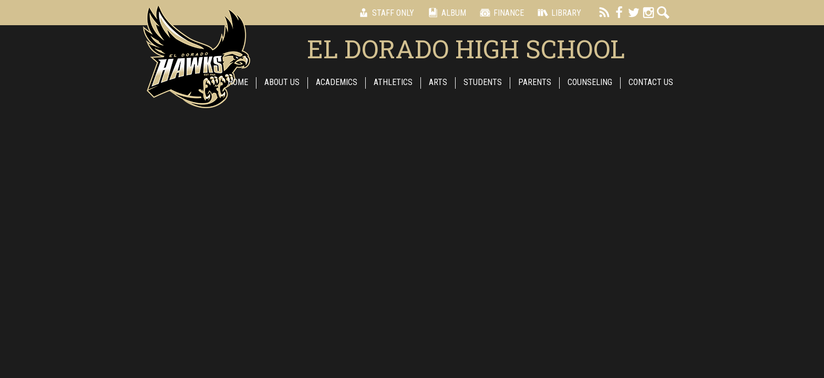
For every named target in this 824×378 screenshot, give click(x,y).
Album (445, 12)
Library (557, 12)
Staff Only (384, 12)
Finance (500, 12)
